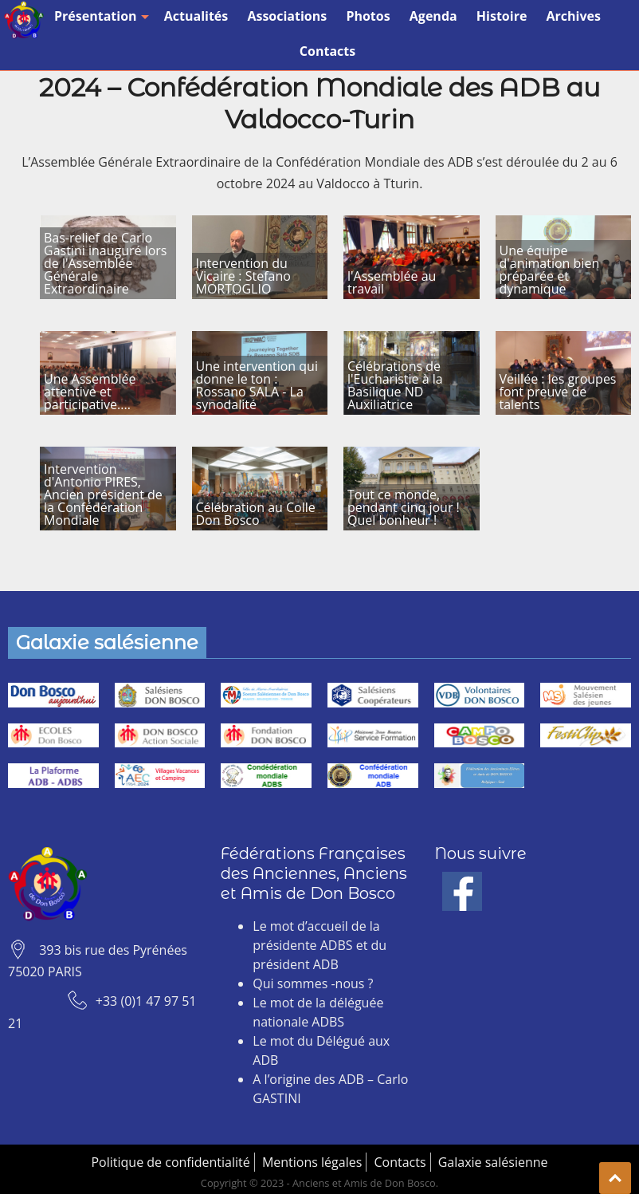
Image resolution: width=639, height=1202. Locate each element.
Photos (368, 16)
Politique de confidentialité (170, 1162)
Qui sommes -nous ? (313, 983)
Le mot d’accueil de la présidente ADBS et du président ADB (319, 945)
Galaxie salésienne (493, 1162)
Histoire (501, 16)
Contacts (327, 51)
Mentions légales (312, 1162)
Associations (287, 16)
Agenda (433, 16)
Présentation (99, 16)
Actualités (196, 16)
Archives (574, 16)
